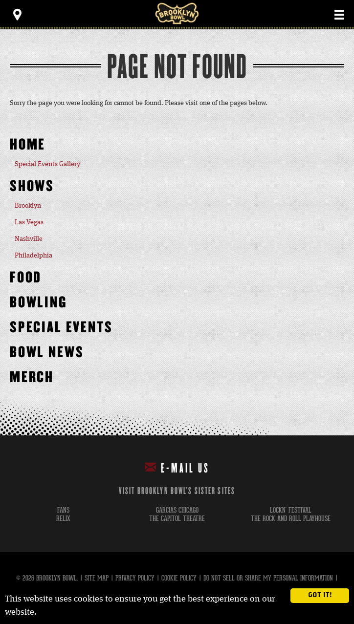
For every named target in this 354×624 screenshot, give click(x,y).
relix (63, 519)
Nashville (29, 239)
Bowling (38, 302)
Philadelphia (33, 255)
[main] (177, 232)
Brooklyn (28, 205)
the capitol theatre (177, 519)
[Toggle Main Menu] (339, 15)
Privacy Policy (135, 578)
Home (27, 144)
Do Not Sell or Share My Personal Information (268, 578)
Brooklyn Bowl (177, 13)
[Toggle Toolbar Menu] (17, 14)
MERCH (32, 377)
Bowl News (47, 352)
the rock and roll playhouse (291, 519)
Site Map (97, 578)
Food (26, 277)
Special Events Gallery (47, 164)
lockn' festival (290, 510)
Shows (32, 186)
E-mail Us (177, 468)
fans (63, 510)
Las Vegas (29, 222)
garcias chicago (177, 510)
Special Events (61, 327)
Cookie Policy (179, 578)
